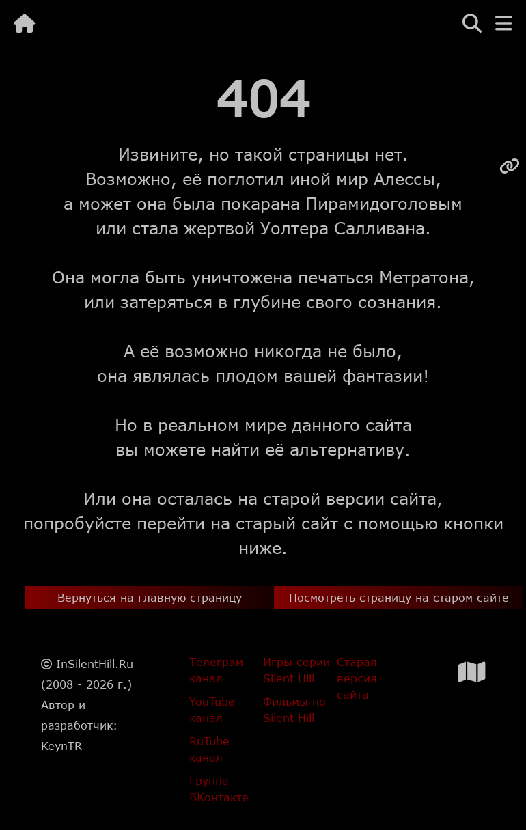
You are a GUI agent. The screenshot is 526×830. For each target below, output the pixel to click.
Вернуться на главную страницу (149, 597)
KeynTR (61, 745)
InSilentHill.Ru (94, 663)
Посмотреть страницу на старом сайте (399, 597)
